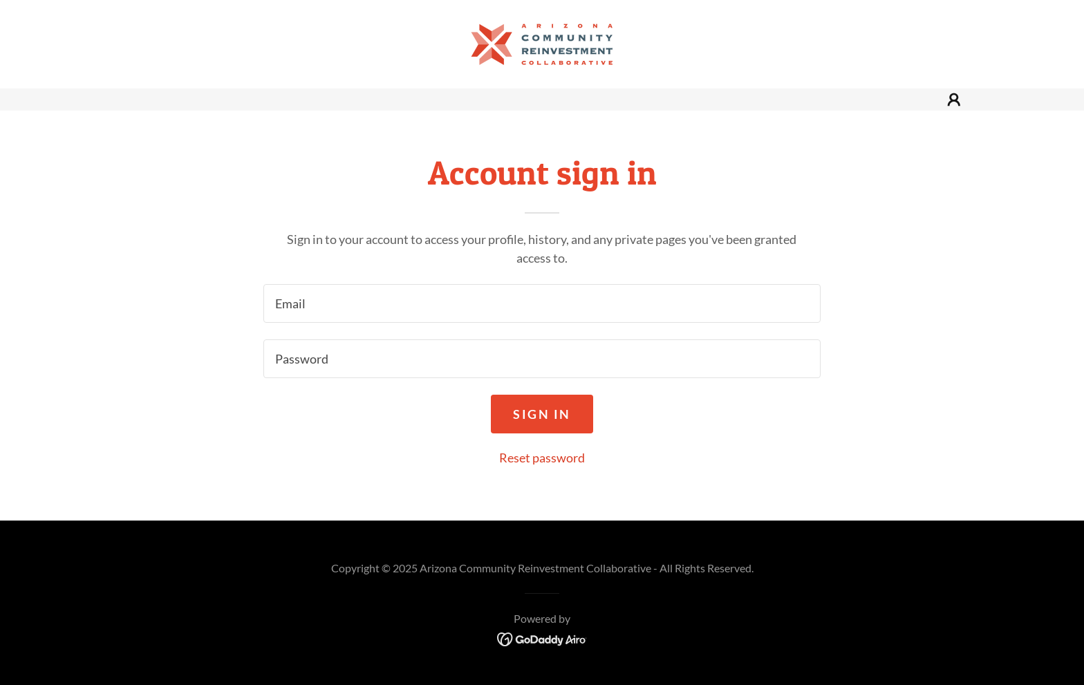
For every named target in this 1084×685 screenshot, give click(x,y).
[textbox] (541, 303)
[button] (954, 99)
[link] (542, 42)
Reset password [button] (542, 457)
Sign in (542, 414)
